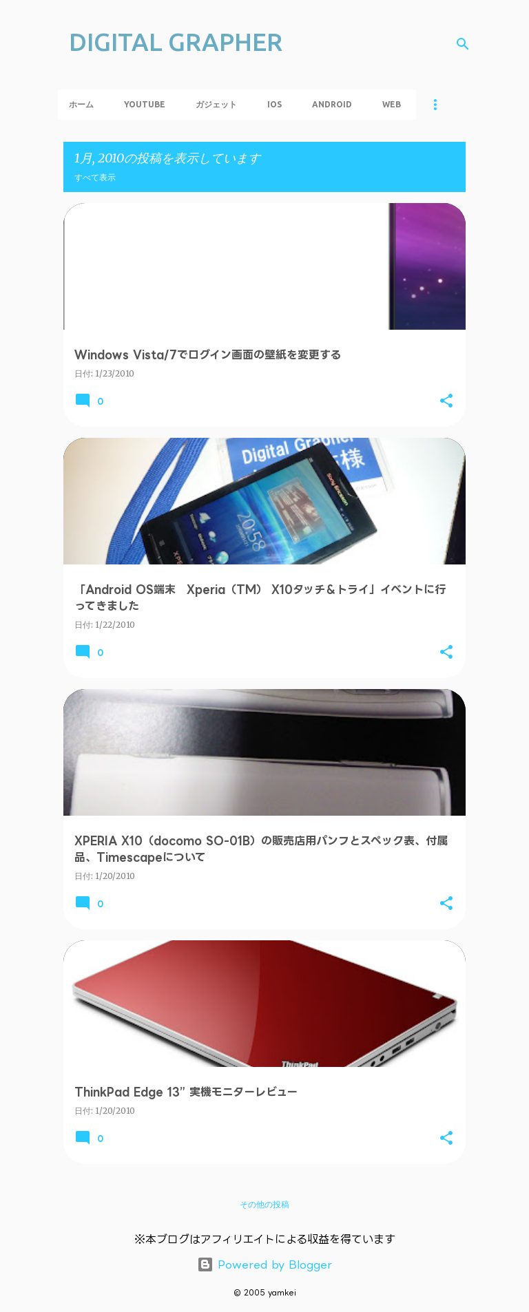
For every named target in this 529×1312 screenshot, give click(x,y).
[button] (446, 401)
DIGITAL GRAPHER (175, 42)
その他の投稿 (264, 1204)
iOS (274, 104)
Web (391, 104)
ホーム (81, 104)
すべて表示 (95, 177)
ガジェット (216, 104)
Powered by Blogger (264, 1264)
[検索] (463, 44)
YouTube (144, 104)
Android (332, 104)
